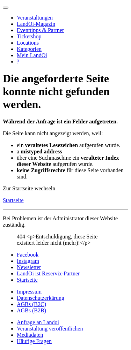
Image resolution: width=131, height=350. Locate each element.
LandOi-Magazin (36, 24)
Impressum (29, 292)
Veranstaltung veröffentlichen (50, 329)
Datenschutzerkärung (40, 298)
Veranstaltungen (35, 18)
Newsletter (29, 267)
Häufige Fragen (34, 341)
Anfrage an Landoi (38, 322)
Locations (28, 43)
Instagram (28, 261)
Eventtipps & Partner (40, 30)
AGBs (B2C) (31, 304)
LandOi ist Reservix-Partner (48, 273)
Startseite (13, 200)
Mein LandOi (32, 55)
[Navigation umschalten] (5, 8)
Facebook (27, 255)
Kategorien (29, 49)
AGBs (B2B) (31, 310)
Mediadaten (30, 335)
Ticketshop (29, 36)
